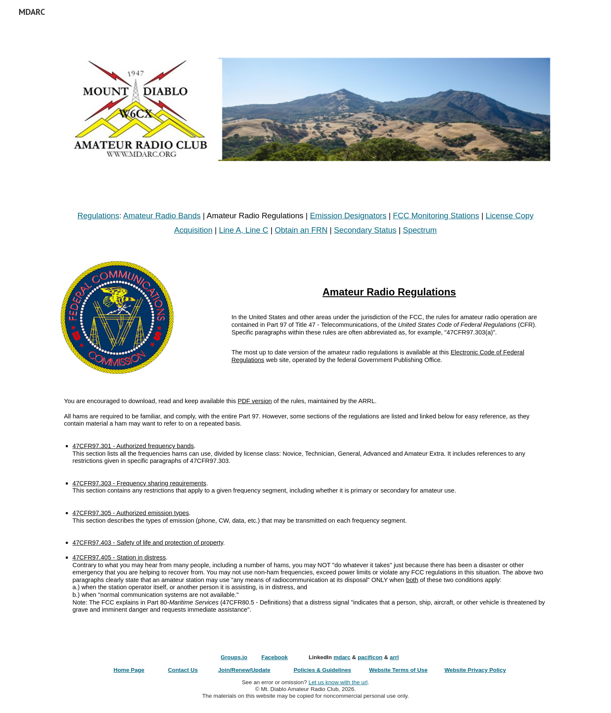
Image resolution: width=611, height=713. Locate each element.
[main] (305, 222)
